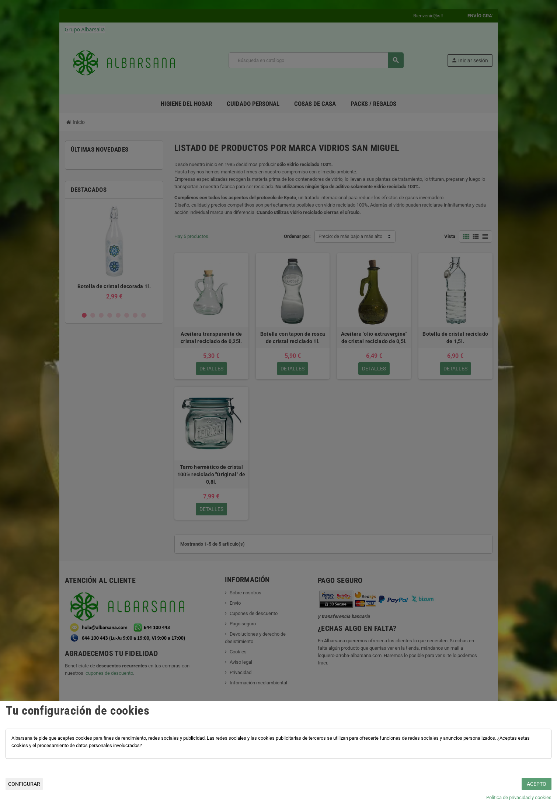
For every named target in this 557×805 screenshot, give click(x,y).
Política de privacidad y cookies (518, 797)
